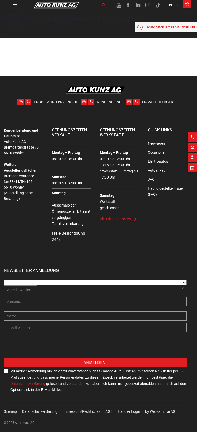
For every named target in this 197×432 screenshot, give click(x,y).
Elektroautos (158, 161)
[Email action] (192, 158)
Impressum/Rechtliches (81, 411)
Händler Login (129, 411)
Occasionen (157, 152)
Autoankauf (157, 170)
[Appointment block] (192, 179)
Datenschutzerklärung (27, 383)
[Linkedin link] (138, 5)
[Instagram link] (148, 5)
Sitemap (10, 411)
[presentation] (43, 348)
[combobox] (20, 289)
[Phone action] (192, 148)
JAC (151, 179)
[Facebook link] (128, 5)
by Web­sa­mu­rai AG (160, 411)
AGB (109, 411)
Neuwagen (156, 143)
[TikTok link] (157, 5)
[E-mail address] (95, 327)
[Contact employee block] (192, 169)
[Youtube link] (118, 5)
